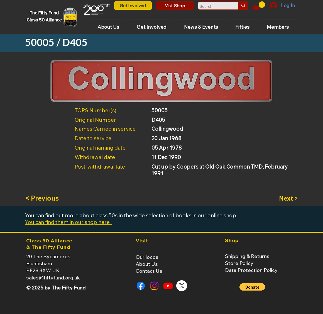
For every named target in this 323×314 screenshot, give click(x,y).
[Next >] (284, 198)
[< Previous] (43, 198)
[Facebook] (140, 285)
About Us (147, 264)
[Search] (213, 6)
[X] (181, 285)
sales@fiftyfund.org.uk (53, 277)
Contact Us (149, 271)
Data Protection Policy (251, 270)
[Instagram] (154, 285)
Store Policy (239, 263)
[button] (258, 5)
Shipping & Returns (247, 256)
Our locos (147, 257)
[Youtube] (168, 285)
